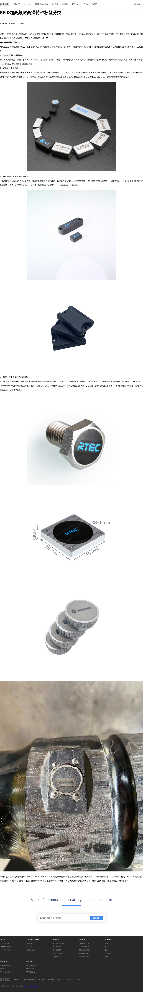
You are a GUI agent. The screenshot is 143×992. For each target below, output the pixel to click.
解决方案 (54, 4)
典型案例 (65, 4)
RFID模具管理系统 (58, 943)
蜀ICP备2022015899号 (31, 986)
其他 (106, 957)
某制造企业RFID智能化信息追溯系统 (85, 950)
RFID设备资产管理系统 (85, 943)
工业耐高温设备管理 (58, 957)
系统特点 (29, 943)
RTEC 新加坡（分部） (32, 969)
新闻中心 (75, 4)
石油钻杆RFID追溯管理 (85, 947)
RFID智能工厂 (56, 950)
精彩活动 (108, 953)
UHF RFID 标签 (5, 943)
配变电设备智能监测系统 (85, 957)
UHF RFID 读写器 (5, 947)
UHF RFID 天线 (5, 950)
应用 (106, 943)
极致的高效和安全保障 (6, 965)
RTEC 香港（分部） (32, 972)
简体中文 (140, 4)
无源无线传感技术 (41, 4)
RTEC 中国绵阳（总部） (32, 965)
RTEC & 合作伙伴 (5, 972)
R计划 (2, 969)
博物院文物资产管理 (85, 953)
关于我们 (85, 4)
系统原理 (29, 947)
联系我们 (95, 4)
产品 (106, 947)
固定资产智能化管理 (58, 953)
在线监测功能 (30, 950)
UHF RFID (27, 4)
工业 (106, 950)
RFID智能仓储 (56, 947)
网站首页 (16, 4)
